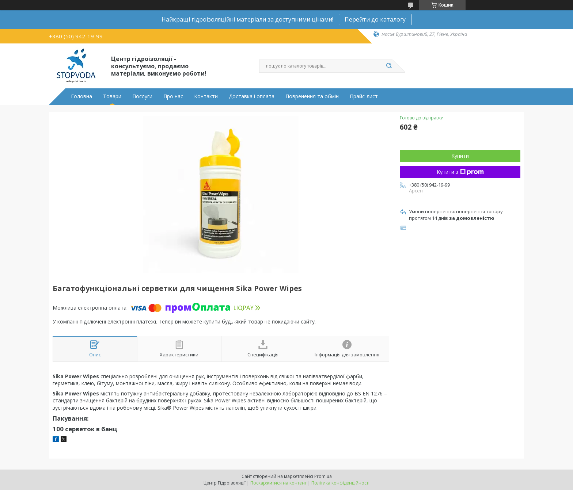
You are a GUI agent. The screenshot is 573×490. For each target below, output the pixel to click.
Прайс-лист (364, 96)
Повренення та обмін (312, 96)
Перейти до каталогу (375, 19)
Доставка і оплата (251, 96)
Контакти (206, 96)
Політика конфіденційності (340, 483)
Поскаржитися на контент (278, 483)
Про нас (173, 96)
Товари (112, 96)
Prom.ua (323, 476)
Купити (460, 155)
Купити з (460, 171)
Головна (81, 96)
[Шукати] (389, 66)
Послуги (142, 96)
